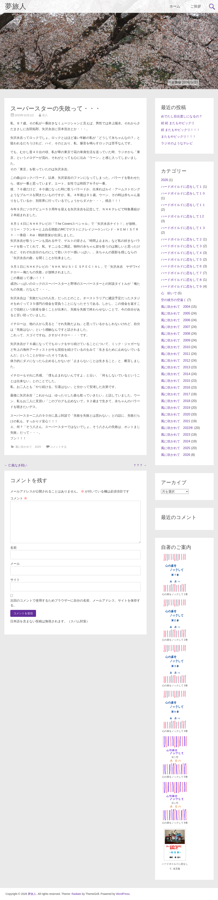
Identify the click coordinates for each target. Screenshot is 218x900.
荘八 (45, 115)
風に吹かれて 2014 (175, 374)
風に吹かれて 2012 (175, 360)
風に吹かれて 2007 (175, 327)
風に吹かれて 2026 (175, 454)
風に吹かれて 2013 (175, 367)
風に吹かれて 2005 (175, 313)
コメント (18, 498)
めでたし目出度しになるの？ (181, 116)
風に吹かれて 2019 (175, 407)
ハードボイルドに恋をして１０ (183, 193)
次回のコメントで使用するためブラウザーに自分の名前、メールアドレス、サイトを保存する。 (75, 603)
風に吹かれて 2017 (175, 394)
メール (15, 563)
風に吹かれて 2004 (175, 306)
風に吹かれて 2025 (28, 446)
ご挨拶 (195, 6)
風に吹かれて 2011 (175, 353)
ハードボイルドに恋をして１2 (182, 216)
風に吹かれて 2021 (175, 421)
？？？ (140, 465)
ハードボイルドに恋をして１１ (183, 205)
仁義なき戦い (15, 465)
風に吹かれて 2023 (175, 434)
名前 (13, 547)
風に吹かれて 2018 (175, 401)
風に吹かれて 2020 (175, 414)
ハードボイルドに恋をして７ (181, 273)
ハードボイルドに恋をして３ (181, 246)
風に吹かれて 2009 (175, 340)
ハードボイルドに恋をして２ (181, 239)
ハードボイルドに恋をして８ (181, 279)
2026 (164, 180)
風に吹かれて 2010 (175, 347)
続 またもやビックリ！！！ (180, 129)
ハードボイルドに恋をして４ (181, 252)
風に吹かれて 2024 (175, 441)
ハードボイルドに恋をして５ (181, 259)
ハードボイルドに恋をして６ (181, 266)
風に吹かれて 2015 (175, 380)
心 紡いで (169, 293)
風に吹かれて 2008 (175, 333)
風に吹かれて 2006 (175, 320)
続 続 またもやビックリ (177, 123)
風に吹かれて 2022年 (177, 428)
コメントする (58, 446)
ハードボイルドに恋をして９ (181, 286)
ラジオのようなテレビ (177, 143)
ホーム (175, 6)
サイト (15, 579)
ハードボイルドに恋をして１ (181, 186)
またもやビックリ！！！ (178, 136)
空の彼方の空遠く (173, 300)
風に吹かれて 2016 (175, 387)
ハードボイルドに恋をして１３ (183, 228)
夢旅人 (15, 6)
